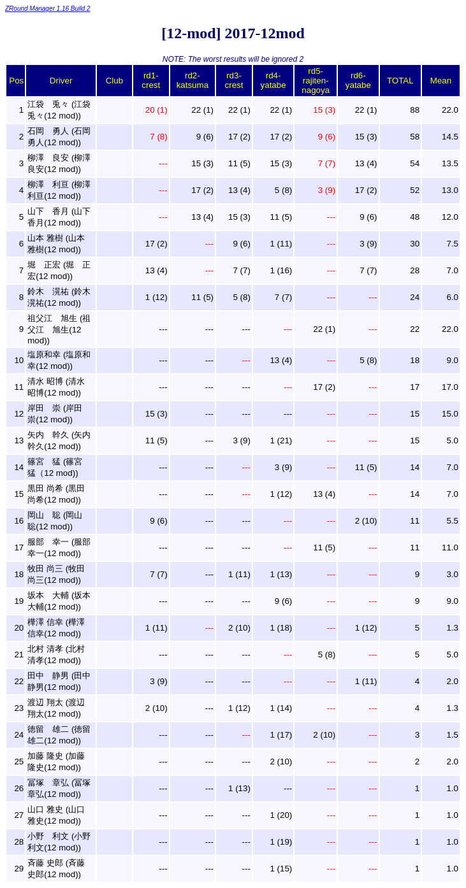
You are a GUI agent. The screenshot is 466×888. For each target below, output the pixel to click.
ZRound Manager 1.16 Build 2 (47, 8)
